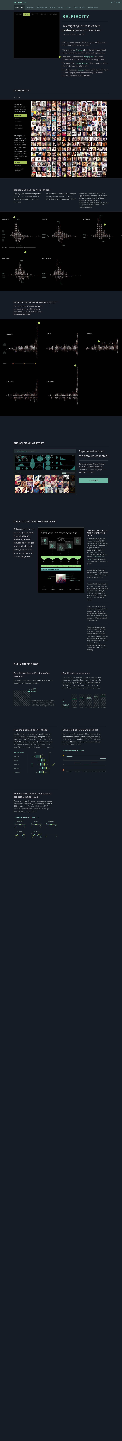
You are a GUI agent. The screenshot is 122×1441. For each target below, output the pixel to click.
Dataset (52, 7)
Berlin (27, 14)
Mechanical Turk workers (95, 558)
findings (79, 50)
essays (81, 70)
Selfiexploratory (41, 7)
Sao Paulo (53, 14)
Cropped (18, 166)
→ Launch (93, 480)
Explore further (93, 7)
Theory (68, 7)
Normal (17, 162)
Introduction (19, 7)
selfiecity (20, 3)
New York (43, 14)
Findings (60, 7)
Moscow (35, 14)
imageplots (89, 57)
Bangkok (19, 14)
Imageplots (29, 7)
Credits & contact (79, 7)
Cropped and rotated (19, 170)
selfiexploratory (82, 63)
